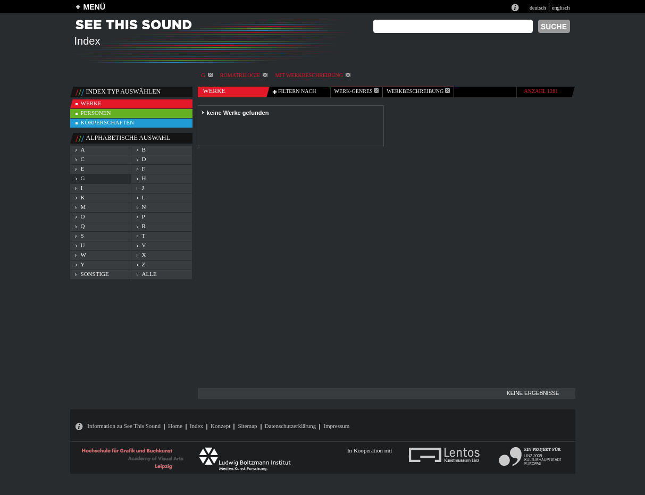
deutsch (538, 8)
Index (196, 426)
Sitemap (247, 426)
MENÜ (94, 7)
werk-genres (356, 91)
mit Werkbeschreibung (312, 75)
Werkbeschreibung (418, 91)
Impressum (336, 426)
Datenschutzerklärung (290, 426)
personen (96, 113)
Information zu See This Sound (124, 426)
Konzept (220, 426)
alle (149, 274)
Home (175, 426)
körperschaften (108, 122)
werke (91, 103)
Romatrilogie (244, 75)
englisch (561, 8)
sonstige (95, 274)
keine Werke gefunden (238, 113)
